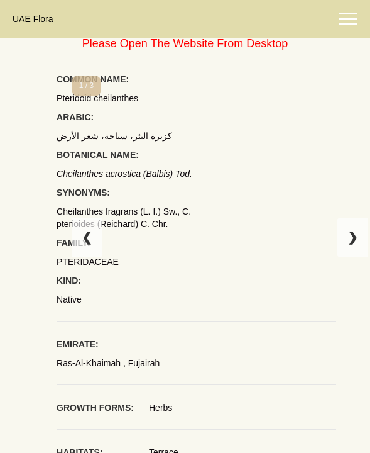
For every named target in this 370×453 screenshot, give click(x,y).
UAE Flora (33, 19)
